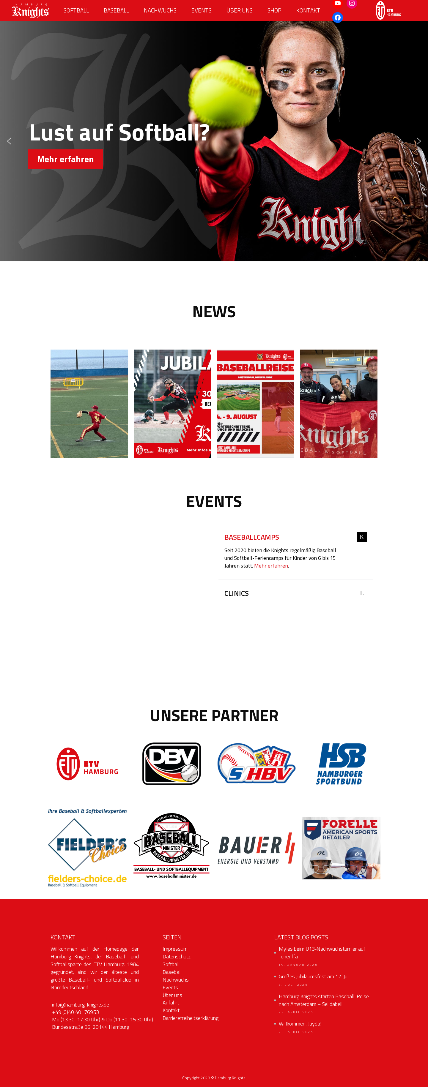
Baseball (172, 972)
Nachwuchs (176, 980)
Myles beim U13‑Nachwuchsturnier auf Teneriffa (322, 952)
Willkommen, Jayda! (300, 1024)
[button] (9, 141)
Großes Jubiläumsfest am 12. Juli (314, 976)
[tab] (295, 537)
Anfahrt (171, 1002)
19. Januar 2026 (298, 965)
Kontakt (171, 1010)
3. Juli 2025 (293, 985)
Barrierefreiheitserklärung (190, 1018)
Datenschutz (177, 956)
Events (170, 987)
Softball (171, 964)
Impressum (175, 949)
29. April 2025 (296, 1012)
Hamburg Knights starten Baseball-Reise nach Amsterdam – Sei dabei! (324, 1000)
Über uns (172, 995)
